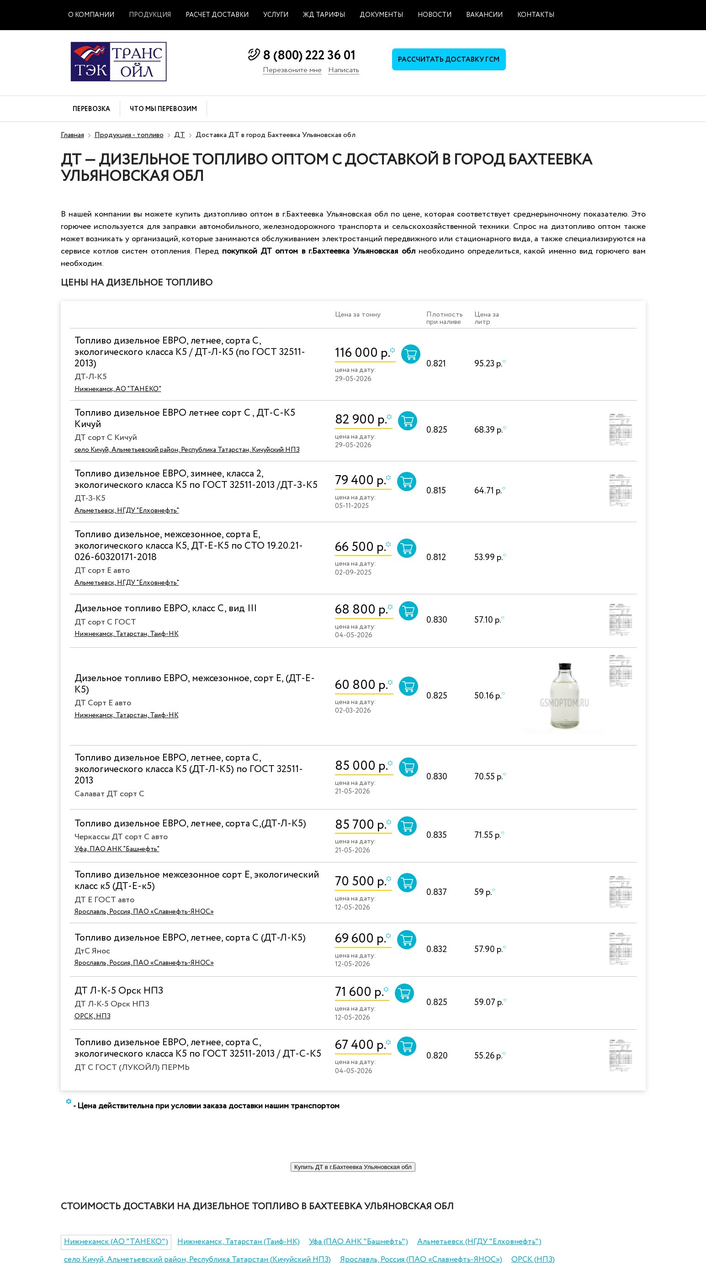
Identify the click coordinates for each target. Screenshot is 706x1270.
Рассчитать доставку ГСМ (448, 60)
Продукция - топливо (129, 135)
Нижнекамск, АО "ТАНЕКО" (117, 389)
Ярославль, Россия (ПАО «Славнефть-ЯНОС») (421, 1259)
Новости (434, 15)
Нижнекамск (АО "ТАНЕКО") (116, 1242)
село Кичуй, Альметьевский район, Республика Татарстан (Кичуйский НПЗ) (197, 1259)
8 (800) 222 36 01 (309, 56)
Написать (343, 70)
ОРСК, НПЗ (92, 1016)
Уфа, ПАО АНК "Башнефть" (116, 849)
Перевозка (91, 109)
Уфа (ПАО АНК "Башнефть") (358, 1242)
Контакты (535, 15)
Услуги (275, 15)
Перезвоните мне (292, 70)
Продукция (150, 15)
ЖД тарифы (324, 15)
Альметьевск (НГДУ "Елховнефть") (479, 1242)
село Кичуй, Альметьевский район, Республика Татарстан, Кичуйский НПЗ (187, 450)
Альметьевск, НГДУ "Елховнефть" (126, 511)
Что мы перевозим (163, 109)
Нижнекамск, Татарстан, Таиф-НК (126, 634)
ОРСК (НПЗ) (533, 1259)
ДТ (179, 135)
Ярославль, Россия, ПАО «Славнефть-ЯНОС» (144, 912)
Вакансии (484, 15)
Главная (72, 135)
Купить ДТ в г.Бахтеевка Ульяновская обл (353, 1167)
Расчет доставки (217, 15)
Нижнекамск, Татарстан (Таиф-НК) (238, 1242)
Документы (381, 15)
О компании (91, 15)
